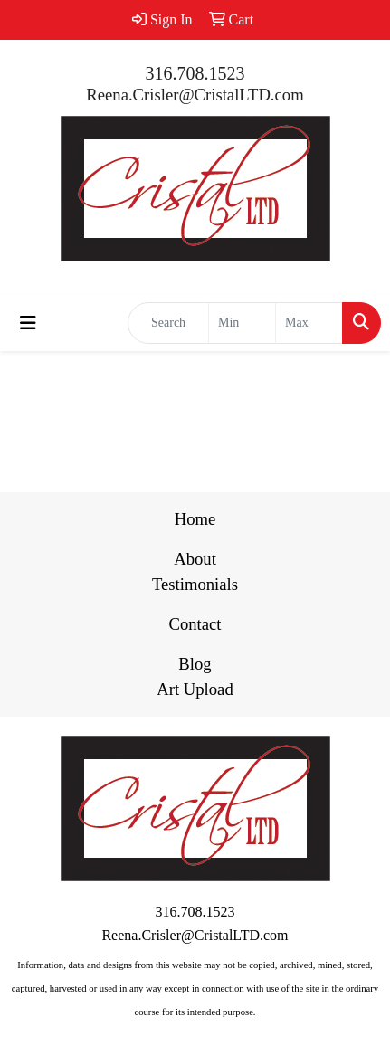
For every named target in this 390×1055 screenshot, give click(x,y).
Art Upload (195, 689)
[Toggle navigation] (28, 323)
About (195, 558)
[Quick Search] (168, 323)
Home (195, 518)
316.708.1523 (195, 73)
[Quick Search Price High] (309, 323)
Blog (194, 663)
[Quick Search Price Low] (242, 323)
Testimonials (195, 584)
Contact (194, 623)
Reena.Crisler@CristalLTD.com (194, 94)
